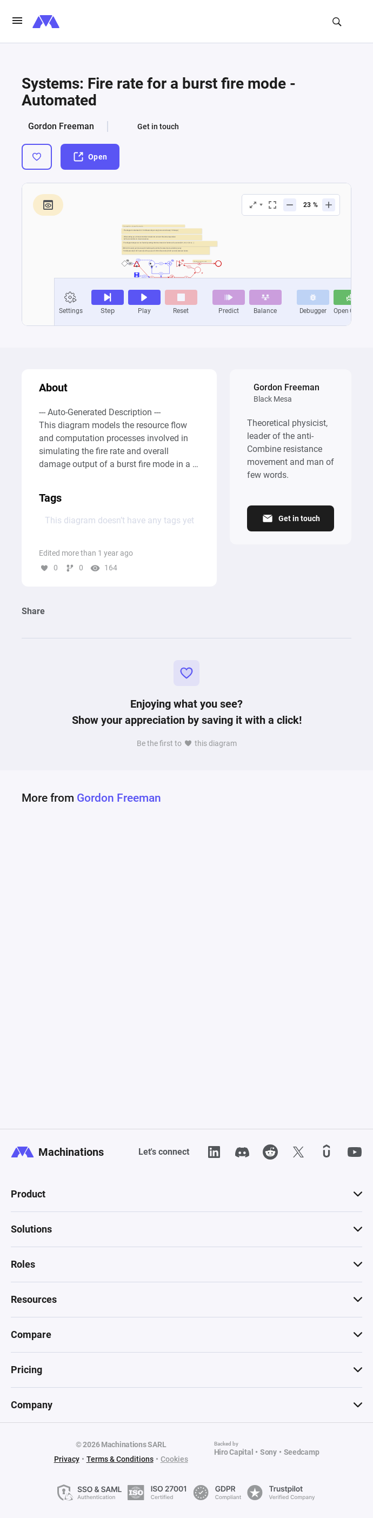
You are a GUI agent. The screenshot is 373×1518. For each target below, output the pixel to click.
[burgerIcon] (17, 21)
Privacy (66, 1459)
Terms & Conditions (120, 1459)
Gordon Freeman (61, 126)
